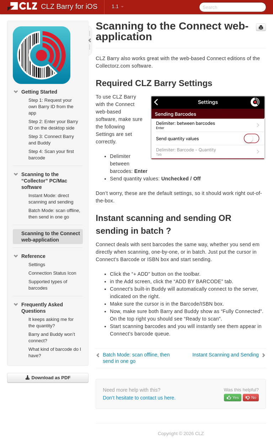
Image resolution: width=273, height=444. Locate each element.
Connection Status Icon (52, 273)
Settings (36, 264)
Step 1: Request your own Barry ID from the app (50, 106)
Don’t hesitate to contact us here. (139, 398)
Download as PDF (47, 377)
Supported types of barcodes (47, 285)
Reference (29, 256)
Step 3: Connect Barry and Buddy (51, 140)
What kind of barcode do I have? (54, 352)
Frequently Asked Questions (38, 307)
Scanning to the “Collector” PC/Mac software (40, 180)
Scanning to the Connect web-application (50, 237)
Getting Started (35, 92)
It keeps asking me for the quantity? (51, 322)
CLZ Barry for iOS (69, 6)
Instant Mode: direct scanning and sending (51, 199)
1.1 (117, 6)
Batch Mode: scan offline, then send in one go (54, 214)
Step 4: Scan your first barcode (51, 154)
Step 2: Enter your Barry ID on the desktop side (53, 125)
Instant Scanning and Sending (225, 355)
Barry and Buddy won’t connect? (51, 337)
